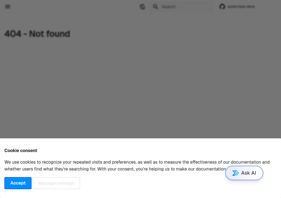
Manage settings (56, 183)
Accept (18, 183)
